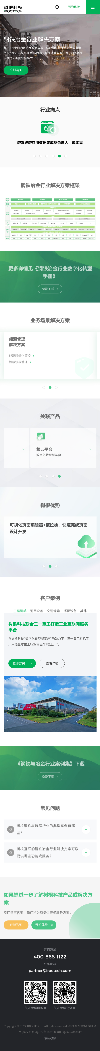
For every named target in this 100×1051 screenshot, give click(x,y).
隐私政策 (50, 1038)
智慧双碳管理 (18, 366)
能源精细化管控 (20, 360)
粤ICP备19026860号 (48, 1032)
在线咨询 (16, 929)
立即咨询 (16, 70)
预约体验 (74, 7)
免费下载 (48, 293)
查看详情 (52, 663)
